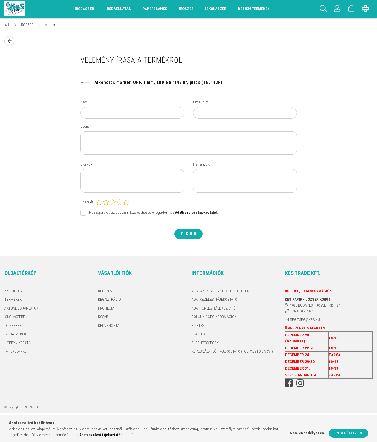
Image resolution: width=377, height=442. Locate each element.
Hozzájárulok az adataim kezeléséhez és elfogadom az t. (153, 212)
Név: (83, 102)
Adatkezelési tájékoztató (214, 299)
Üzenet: (86, 126)
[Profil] (337, 9)
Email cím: (201, 102)
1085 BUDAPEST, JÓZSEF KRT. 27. (315, 305)
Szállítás (199, 334)
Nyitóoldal (14, 291)
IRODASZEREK (15, 334)
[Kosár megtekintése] (351, 9)
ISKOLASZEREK (15, 316)
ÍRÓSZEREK (13, 325)
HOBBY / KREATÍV (17, 343)
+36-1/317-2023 (301, 311)
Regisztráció (109, 299)
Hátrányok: (201, 164)
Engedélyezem (348, 433)
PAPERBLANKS (15, 351)
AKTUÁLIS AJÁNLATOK (21, 308)
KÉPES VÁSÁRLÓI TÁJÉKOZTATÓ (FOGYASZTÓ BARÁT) (232, 351)
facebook (289, 383)
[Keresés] (323, 9)
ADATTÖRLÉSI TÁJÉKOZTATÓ (214, 308)
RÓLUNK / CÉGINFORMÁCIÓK (214, 316)
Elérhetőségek (205, 343)
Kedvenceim (108, 325)
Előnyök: (86, 164)
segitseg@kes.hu (305, 319)
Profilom (106, 308)
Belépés (105, 291)
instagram (300, 383)
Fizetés (198, 325)
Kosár (103, 316)
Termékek (13, 299)
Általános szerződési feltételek (220, 291)
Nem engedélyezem (307, 433)
